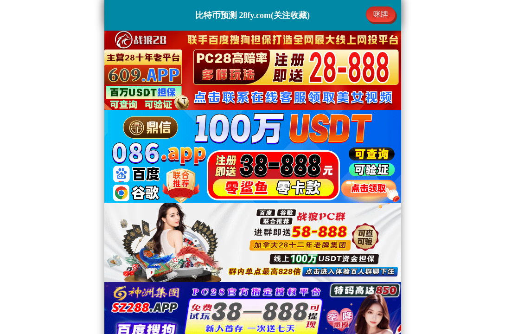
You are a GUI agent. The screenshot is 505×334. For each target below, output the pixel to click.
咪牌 (380, 14)
